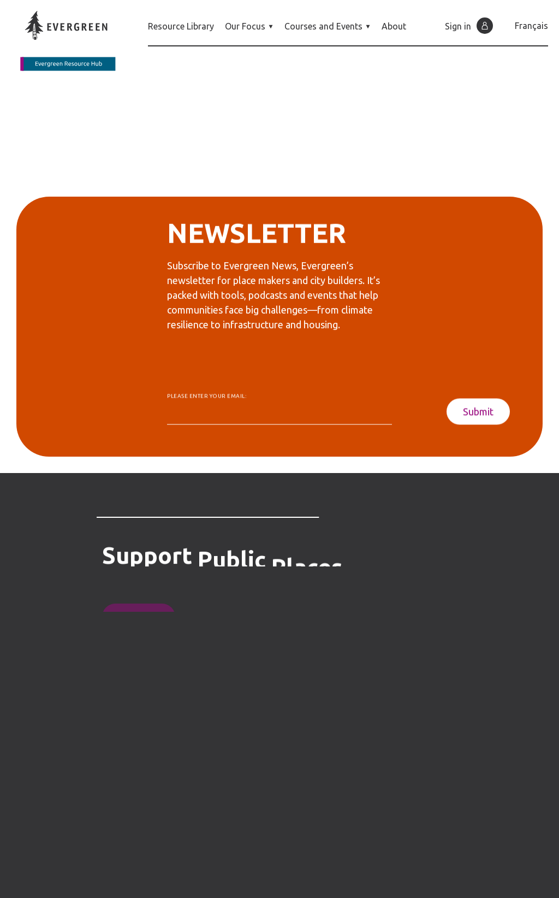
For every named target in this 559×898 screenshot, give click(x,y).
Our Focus (249, 26)
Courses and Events (327, 26)
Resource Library (181, 26)
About (394, 26)
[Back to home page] (74, 41)
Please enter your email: (206, 400)
